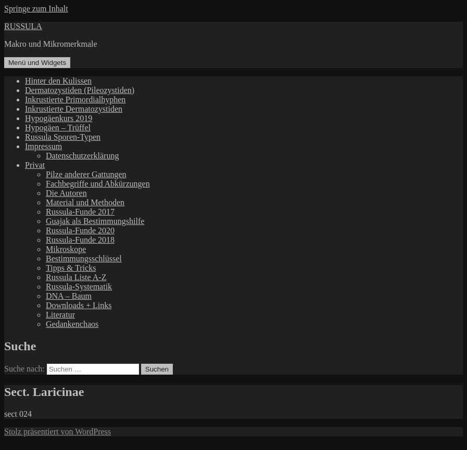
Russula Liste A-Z (76, 277)
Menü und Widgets (37, 63)
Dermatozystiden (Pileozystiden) (79, 90)
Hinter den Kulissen (58, 80)
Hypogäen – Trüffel (58, 127)
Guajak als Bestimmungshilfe (95, 221)
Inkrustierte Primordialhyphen (75, 99)
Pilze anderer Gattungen (86, 174)
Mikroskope (66, 249)
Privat (35, 165)
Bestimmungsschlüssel (84, 258)
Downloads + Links (78, 305)
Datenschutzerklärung (82, 155)
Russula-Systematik (79, 286)
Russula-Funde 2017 (80, 211)
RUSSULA (23, 26)
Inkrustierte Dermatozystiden (73, 108)
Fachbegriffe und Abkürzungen (98, 183)
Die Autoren (66, 193)
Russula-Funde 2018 (80, 239)
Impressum (43, 146)
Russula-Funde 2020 (80, 230)
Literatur (60, 314)
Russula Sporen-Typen (62, 137)
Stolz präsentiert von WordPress (57, 431)
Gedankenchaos (72, 324)
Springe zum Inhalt (36, 8)
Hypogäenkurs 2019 (58, 118)
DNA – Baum (69, 296)
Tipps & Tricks (71, 267)
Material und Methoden (85, 202)
